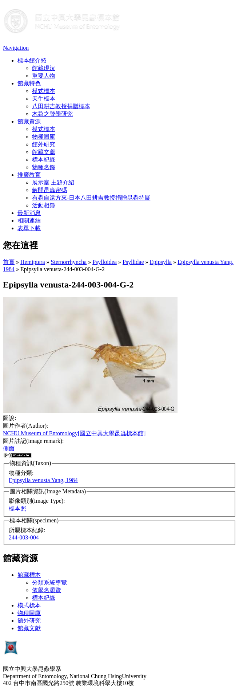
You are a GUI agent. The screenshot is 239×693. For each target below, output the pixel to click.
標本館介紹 (32, 60)
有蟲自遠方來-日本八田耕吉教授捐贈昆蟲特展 (91, 198)
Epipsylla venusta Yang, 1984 (43, 480)
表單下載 (29, 228)
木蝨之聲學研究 (52, 114)
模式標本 (43, 91)
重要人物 (43, 76)
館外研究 (43, 144)
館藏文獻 (43, 152)
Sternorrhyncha (69, 262)
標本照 (17, 508)
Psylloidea (104, 262)
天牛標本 (43, 98)
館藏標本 (29, 575)
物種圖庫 (43, 137)
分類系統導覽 (49, 582)
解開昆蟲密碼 (49, 190)
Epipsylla (161, 262)
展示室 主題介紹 (53, 182)
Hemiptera (32, 262)
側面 (9, 448)
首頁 (9, 262)
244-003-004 (24, 537)
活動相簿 (43, 205)
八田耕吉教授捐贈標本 (61, 106)
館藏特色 (29, 83)
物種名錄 (43, 167)
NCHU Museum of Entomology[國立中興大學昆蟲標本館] (74, 433)
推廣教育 (29, 175)
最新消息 (29, 213)
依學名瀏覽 (46, 590)
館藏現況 (43, 68)
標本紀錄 (43, 159)
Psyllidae (133, 262)
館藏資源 (29, 121)
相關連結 (29, 220)
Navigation (16, 48)
